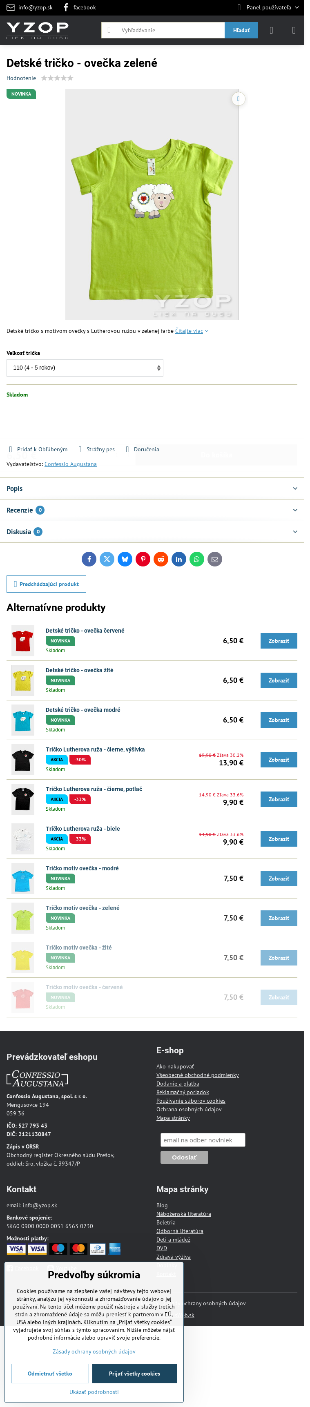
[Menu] (294, 30)
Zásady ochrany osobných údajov (204, 1303)
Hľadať (241, 30)
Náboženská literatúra (183, 1213)
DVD (161, 1248)
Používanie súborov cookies (190, 1100)
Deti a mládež (173, 1239)
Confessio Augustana (71, 464)
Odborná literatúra (179, 1231)
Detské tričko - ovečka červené (85, 630)
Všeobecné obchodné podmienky (197, 1075)
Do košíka (216, 421)
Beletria (166, 1222)
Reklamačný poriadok (182, 1092)
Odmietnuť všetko (50, 1373)
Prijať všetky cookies (134, 1373)
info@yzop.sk (40, 1205)
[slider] (57, 78)
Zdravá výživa (173, 1256)
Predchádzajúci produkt (46, 584)
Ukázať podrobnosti (94, 1392)
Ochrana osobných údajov (189, 1109)
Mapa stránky (173, 1118)
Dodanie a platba (177, 1083)
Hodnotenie (21, 78)
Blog (162, 1205)
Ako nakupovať (175, 1066)
